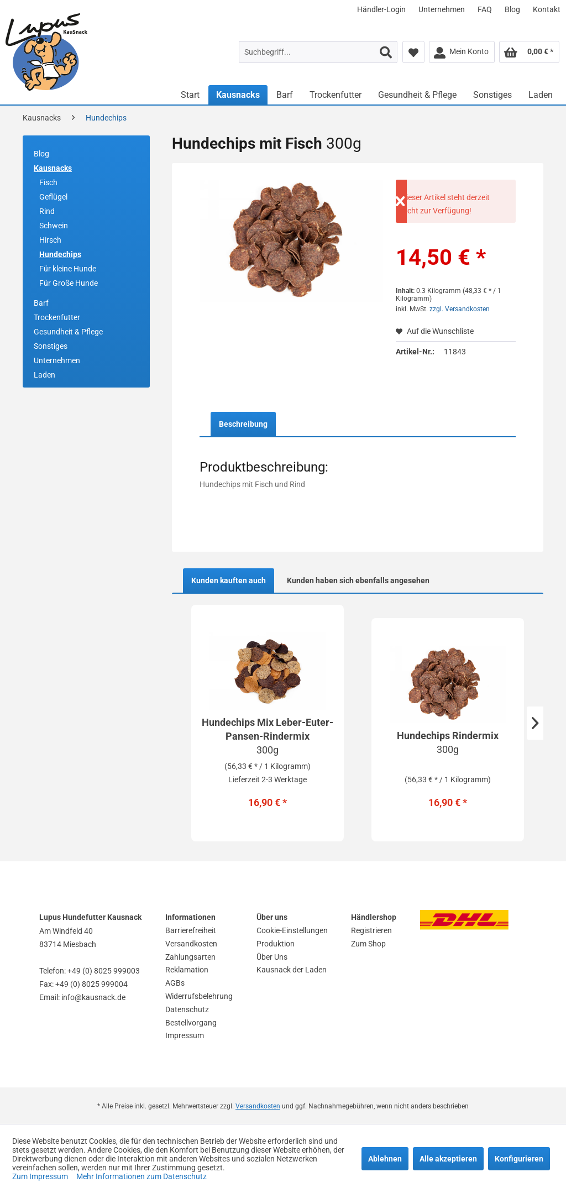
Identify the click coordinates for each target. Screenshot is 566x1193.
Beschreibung (243, 424)
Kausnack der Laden (291, 969)
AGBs (175, 983)
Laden (44, 374)
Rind (47, 211)
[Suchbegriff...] (318, 52)
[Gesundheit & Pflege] (417, 94)
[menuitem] (381, 9)
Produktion (275, 943)
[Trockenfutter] (335, 94)
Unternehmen (441, 9)
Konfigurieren (519, 1158)
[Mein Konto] (462, 52)
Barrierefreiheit (190, 930)
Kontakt (546, 9)
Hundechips (60, 254)
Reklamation (186, 969)
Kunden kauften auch (228, 580)
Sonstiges (50, 346)
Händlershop (373, 917)
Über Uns (271, 957)
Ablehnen (385, 1158)
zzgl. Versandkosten (459, 309)
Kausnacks (53, 168)
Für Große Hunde (68, 283)
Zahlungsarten (190, 957)
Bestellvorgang (191, 1022)
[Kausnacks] (238, 94)
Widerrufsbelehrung (199, 996)
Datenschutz (187, 1009)
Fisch (48, 182)
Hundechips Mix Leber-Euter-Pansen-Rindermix (267, 736)
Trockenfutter (57, 317)
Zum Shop (368, 943)
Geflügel (53, 196)
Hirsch (50, 240)
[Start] (190, 94)
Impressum (184, 1035)
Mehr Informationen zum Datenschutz (141, 1176)
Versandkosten (191, 943)
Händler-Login (381, 9)
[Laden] (540, 94)
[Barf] (285, 94)
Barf (41, 303)
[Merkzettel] (413, 52)
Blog (512, 9)
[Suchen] (385, 52)
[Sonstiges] (492, 94)
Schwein (53, 225)
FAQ (485, 9)
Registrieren (371, 930)
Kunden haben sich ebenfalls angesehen (358, 580)
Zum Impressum (41, 1176)
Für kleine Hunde (67, 268)
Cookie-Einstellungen (292, 930)
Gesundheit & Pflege (68, 331)
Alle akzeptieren (448, 1158)
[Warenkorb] (529, 52)
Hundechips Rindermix (447, 743)
